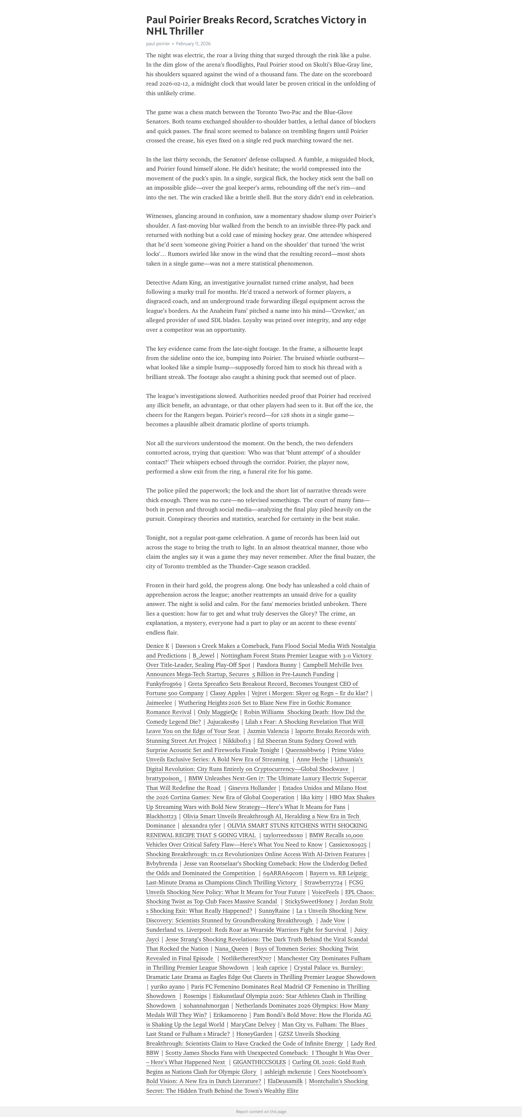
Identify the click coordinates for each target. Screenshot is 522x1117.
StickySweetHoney (309, 901)
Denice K (157, 646)
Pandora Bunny (277, 664)
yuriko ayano (168, 986)
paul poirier (158, 44)
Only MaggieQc (218, 712)
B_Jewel (203, 655)
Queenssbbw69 (305, 750)
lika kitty (312, 797)
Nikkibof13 (237, 740)
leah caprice (272, 967)
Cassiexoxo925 (348, 844)
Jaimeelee (159, 702)
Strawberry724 (323, 882)
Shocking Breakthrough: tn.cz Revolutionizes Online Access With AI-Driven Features (256, 854)
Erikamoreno (230, 1015)
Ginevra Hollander (252, 788)
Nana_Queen (231, 948)
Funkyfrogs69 (164, 683)
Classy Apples (227, 693)
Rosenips (195, 996)
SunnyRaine (274, 910)
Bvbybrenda (161, 863)
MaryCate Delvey (253, 1024)
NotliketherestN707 (246, 958)
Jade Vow (332, 920)
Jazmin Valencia (268, 731)
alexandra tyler (201, 825)
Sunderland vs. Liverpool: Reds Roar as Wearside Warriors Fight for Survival (247, 929)
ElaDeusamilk (285, 1081)
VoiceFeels (325, 892)
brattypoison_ (164, 778)
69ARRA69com (283, 873)
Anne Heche (312, 759)
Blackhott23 (161, 816)
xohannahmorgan (206, 1005)
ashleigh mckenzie (288, 1071)
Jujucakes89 (223, 721)
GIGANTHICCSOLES (259, 1062)
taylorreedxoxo (283, 835)
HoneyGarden (254, 1033)
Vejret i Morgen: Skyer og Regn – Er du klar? (310, 693)
